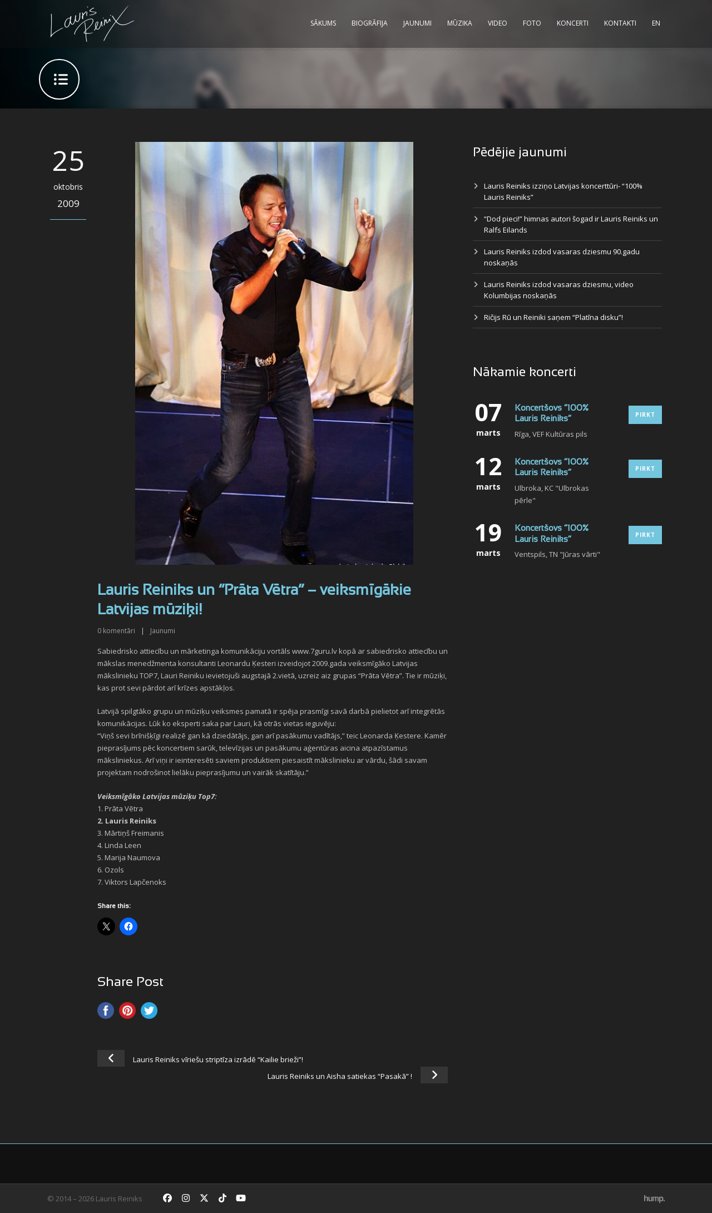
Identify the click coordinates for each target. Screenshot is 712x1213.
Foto (532, 23)
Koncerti (573, 23)
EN (656, 23)
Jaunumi (417, 23)
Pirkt (645, 414)
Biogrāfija (370, 23)
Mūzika (459, 23)
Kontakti (620, 23)
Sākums (323, 23)
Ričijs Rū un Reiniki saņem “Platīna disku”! (553, 317)
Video (497, 23)
